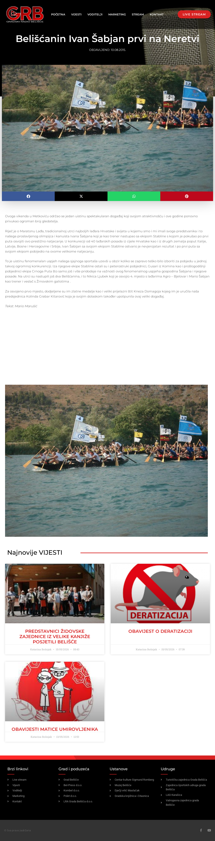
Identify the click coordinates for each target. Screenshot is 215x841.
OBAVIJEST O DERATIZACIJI (160, 631)
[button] (28, 196)
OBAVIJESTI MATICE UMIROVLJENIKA (55, 729)
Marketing (117, 14)
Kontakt (157, 14)
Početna (58, 14)
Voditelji (94, 14)
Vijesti (76, 14)
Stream (138, 14)
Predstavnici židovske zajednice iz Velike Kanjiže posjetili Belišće (54, 636)
